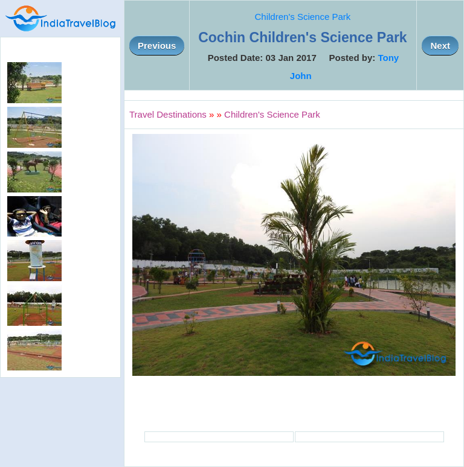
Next (440, 45)
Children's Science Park (303, 16)
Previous (157, 45)
